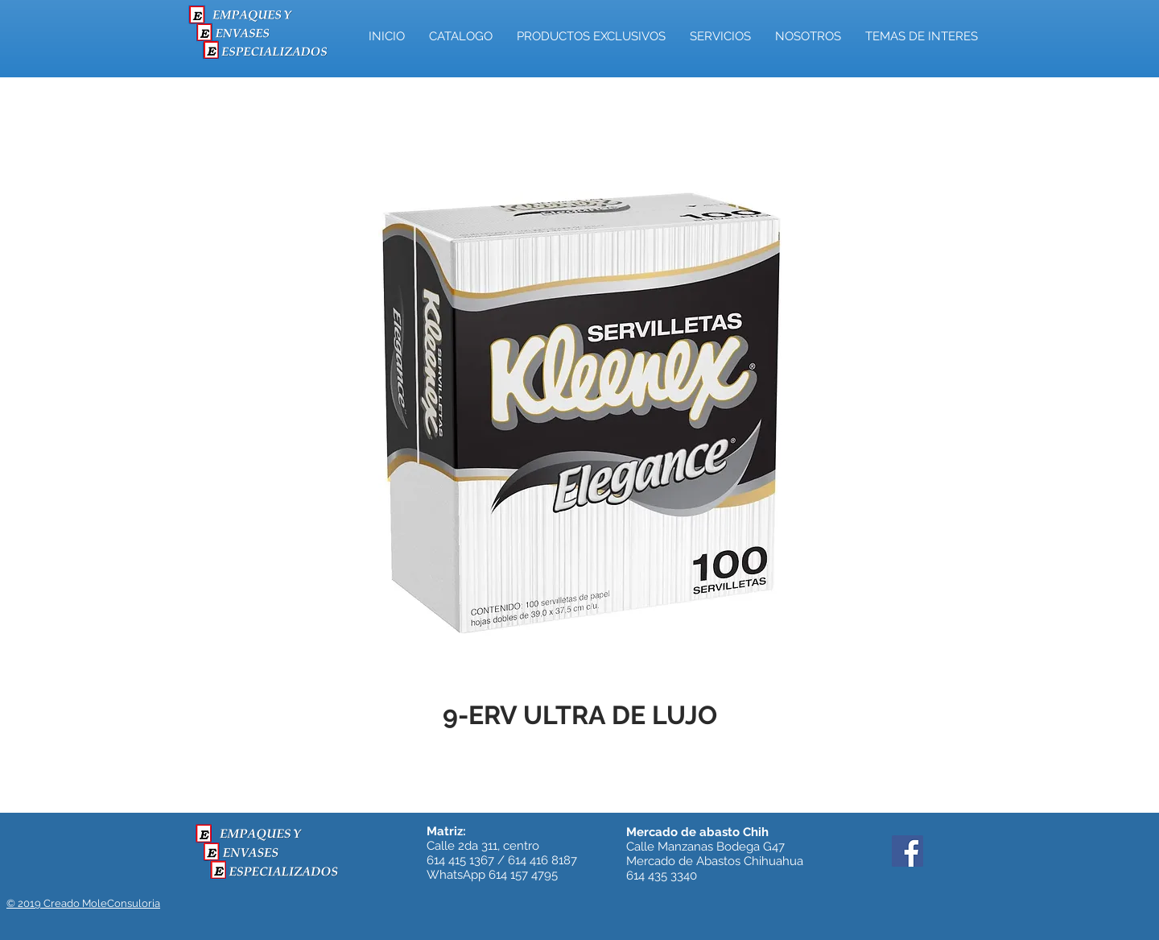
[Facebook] (907, 851)
